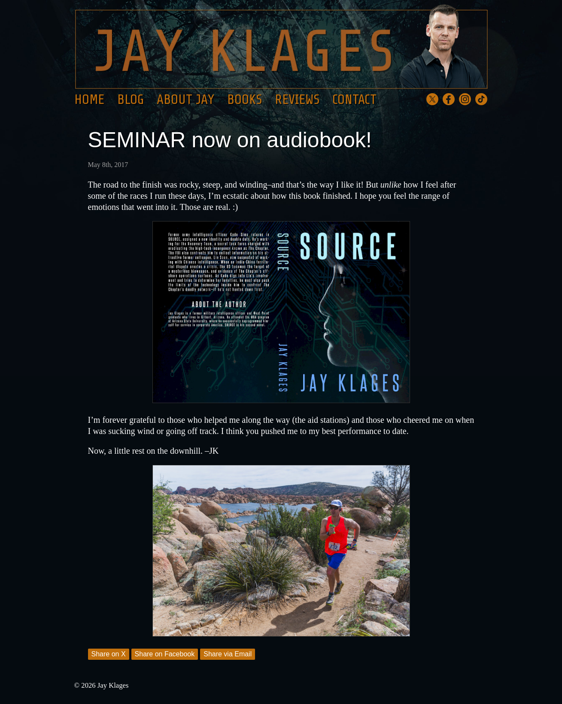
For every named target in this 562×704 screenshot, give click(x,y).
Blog (130, 99)
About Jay (185, 99)
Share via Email (228, 654)
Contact (354, 99)
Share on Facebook (165, 654)
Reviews (297, 99)
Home (89, 99)
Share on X (108, 654)
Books (244, 99)
